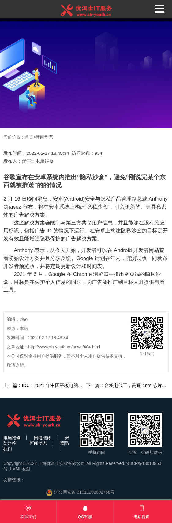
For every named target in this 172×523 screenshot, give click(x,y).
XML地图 (21, 468)
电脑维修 (12, 437)
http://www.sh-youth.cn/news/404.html (64, 346)
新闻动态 (44, 137)
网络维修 (42, 437)
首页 (29, 137)
